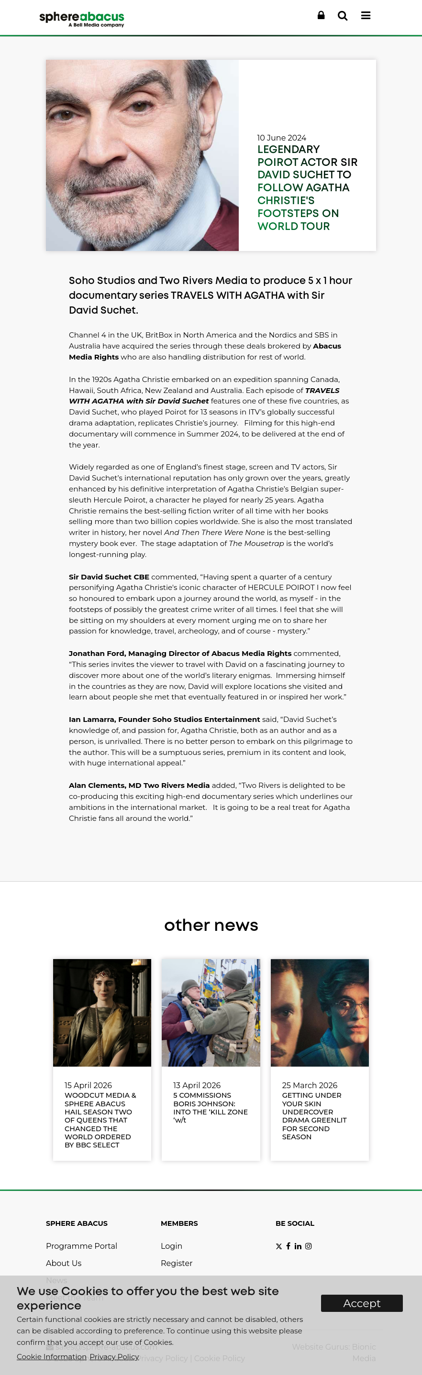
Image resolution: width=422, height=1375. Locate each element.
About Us (63, 1263)
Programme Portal (81, 1246)
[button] (321, 16)
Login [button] (171, 1246)
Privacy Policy (114, 1356)
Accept (362, 1303)
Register (177, 1263)
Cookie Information (52, 1356)
